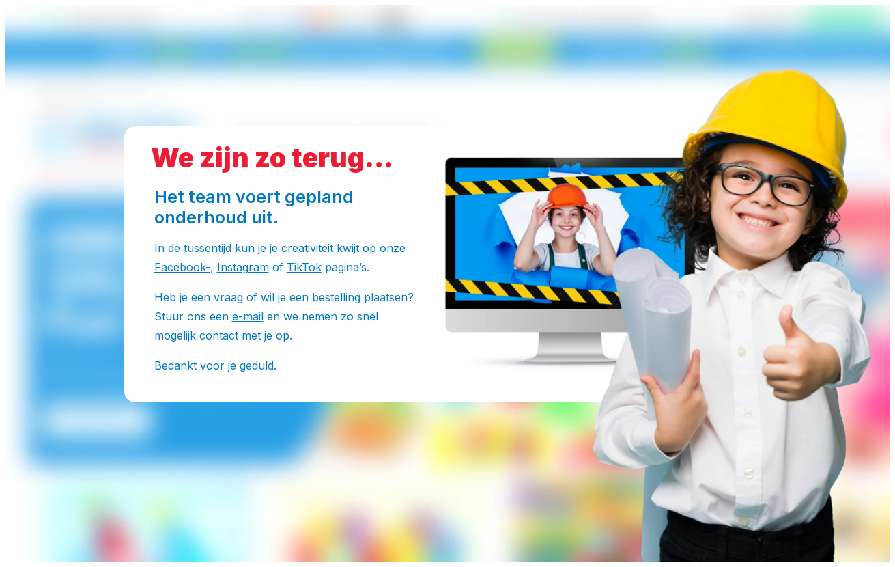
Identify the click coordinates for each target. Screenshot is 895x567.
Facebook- (182, 267)
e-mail (248, 316)
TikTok (304, 267)
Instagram (243, 267)
